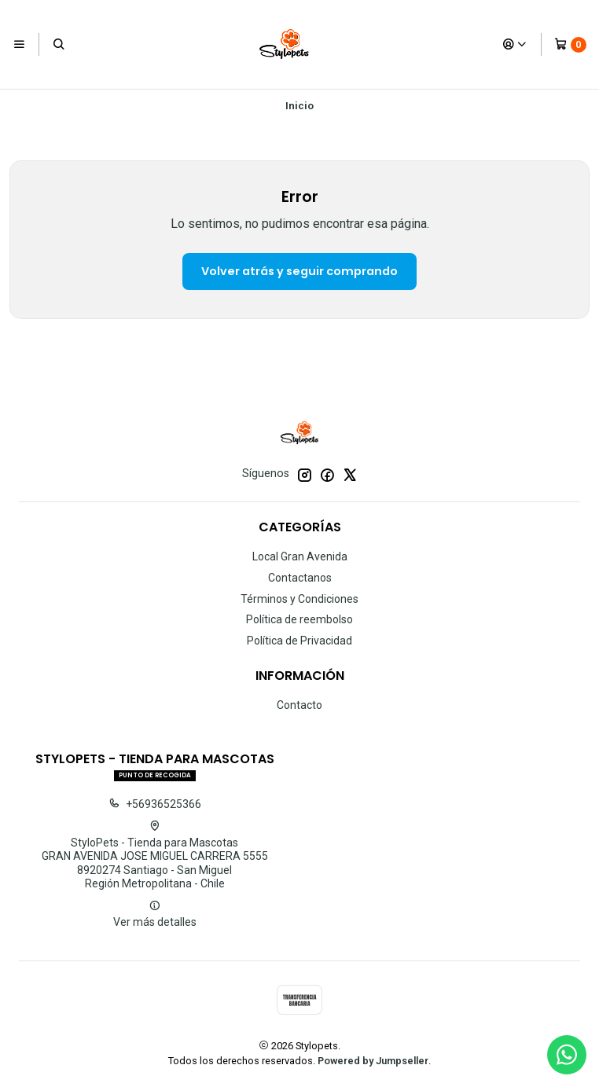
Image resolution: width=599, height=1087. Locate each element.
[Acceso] (515, 44)
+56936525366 (154, 804)
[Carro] (570, 44)
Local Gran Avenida (299, 556)
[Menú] (19, 44)
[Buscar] (58, 44)
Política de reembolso (299, 619)
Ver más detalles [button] (155, 914)
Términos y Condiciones (299, 599)
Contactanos (300, 577)
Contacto (299, 705)
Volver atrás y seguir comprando (299, 271)
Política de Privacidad (299, 640)
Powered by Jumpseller (373, 1061)
